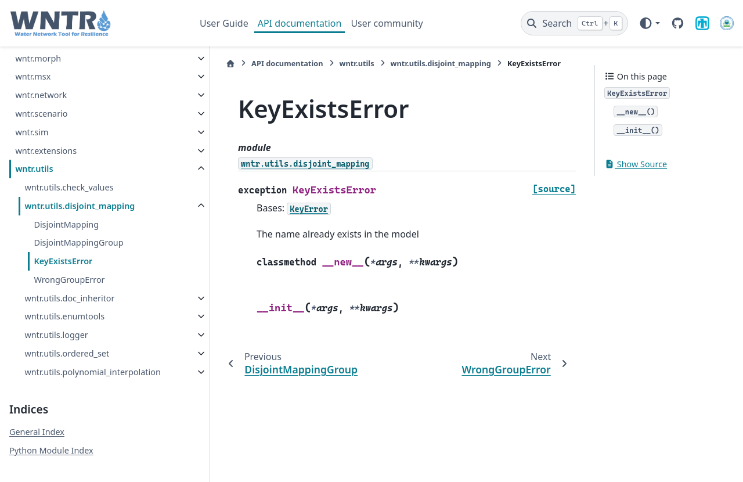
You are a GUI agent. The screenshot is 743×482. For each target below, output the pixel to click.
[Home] (206, 63)
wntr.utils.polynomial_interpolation (90, 364)
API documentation (300, 23)
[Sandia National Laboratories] (702, 23)
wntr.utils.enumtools (64, 302)
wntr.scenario (41, 99)
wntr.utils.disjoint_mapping (79, 191)
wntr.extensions (46, 136)
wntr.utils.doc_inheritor (69, 284)
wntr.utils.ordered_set (66, 339)
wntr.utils (34, 154)
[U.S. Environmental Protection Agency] (727, 23)
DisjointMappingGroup (78, 228)
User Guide (224, 23)
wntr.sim (31, 118)
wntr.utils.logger (56, 320)
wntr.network (41, 81)
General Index (36, 431)
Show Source (635, 164)
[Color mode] (649, 23)
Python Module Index (51, 450)
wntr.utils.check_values (68, 173)
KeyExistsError (63, 247)
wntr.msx (33, 62)
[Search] (574, 23)
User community (387, 23)
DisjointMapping (66, 210)
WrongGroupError (69, 265)
